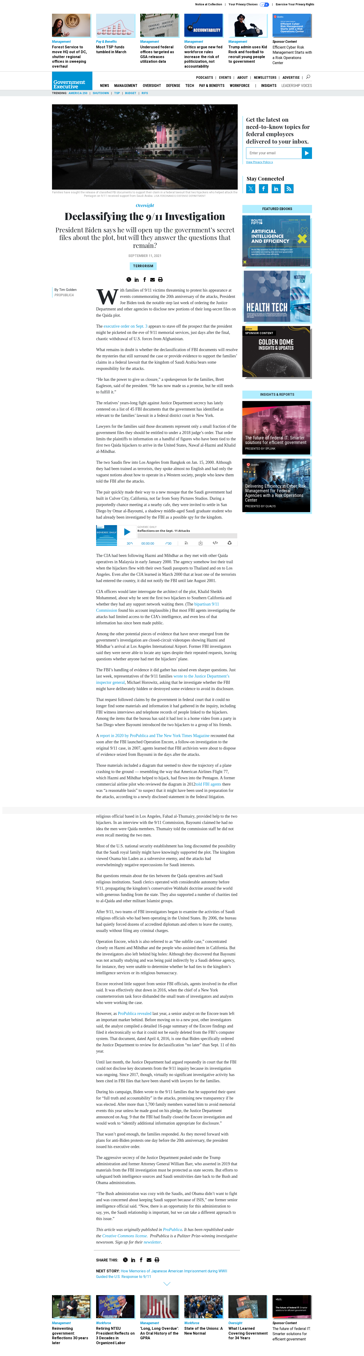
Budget (130, 93)
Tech (189, 85)
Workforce (240, 85)
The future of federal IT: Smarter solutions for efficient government (275, 440)
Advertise (291, 78)
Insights (268, 85)
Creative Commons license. (125, 1236)
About (242, 78)
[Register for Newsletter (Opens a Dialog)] (307, 153)
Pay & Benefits (211, 85)
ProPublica (64, 295)
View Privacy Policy (259, 162)
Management (125, 85)
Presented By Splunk (260, 448)
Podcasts (204, 78)
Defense (173, 85)
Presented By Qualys (260, 506)
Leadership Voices (297, 85)
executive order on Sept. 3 (125, 326)
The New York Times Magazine (183, 735)
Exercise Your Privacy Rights (295, 4)
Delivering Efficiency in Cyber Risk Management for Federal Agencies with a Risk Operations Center (275, 493)
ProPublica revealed (134, 1013)
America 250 (77, 93)
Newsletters (265, 78)
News (104, 85)
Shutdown (101, 93)
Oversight (152, 85)
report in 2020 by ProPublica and (128, 735)
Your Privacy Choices (249, 5)
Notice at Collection (208, 4)
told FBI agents (208, 784)
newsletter (152, 1242)
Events (225, 78)
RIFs (145, 93)
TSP (117, 93)
